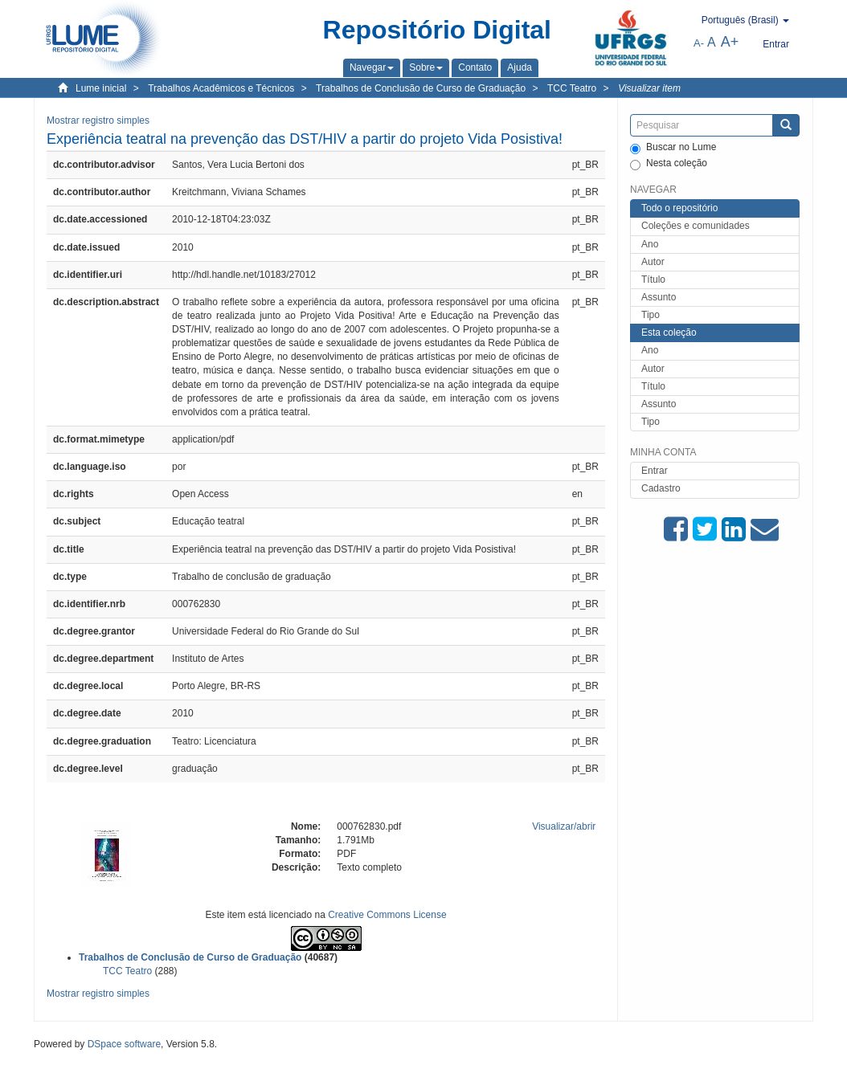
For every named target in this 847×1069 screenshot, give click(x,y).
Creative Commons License (387, 914)
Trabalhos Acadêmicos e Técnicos (221, 88)
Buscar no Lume (673, 147)
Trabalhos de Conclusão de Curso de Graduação (421, 88)
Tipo (650, 314)
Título (653, 279)
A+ (730, 42)
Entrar (654, 470)
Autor (653, 261)
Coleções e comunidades (695, 225)
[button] (372, 67)
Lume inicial (101, 88)
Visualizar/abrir (563, 826)
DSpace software (124, 1044)
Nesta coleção (668, 163)
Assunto (658, 297)
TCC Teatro (571, 88)
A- (699, 43)
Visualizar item (649, 88)
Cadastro (661, 488)
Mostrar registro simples (98, 120)
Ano (649, 244)
